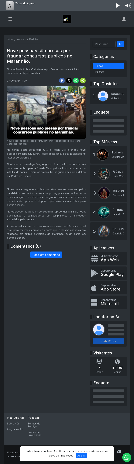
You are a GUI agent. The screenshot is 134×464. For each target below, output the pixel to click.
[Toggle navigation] (10, 19)
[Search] (120, 44)
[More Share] (83, 80)
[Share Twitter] (69, 80)
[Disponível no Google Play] (108, 273)
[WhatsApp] (126, 457)
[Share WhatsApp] (76, 80)
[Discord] (119, 452)
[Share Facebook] (62, 80)
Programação (15, 429)
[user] (124, 19)
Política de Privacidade (35, 433)
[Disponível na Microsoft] (108, 302)
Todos (99, 65)
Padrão (99, 71)
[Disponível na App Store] (108, 287)
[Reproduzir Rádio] (117, 5)
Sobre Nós (13, 423)
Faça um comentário (46, 255)
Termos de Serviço (34, 425)
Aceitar (81, 455)
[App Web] (108, 258)
